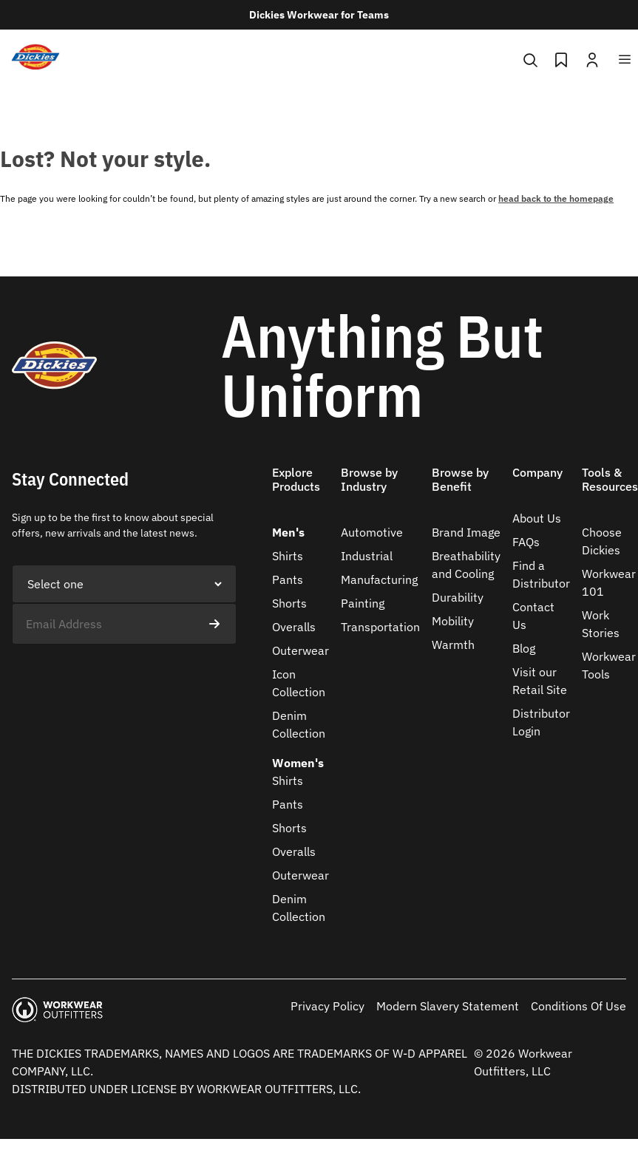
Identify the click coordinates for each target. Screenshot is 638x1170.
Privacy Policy (327, 1006)
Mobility (453, 620)
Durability (457, 597)
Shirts (287, 555)
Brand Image (466, 532)
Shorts (289, 603)
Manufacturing (379, 579)
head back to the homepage (556, 198)
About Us (536, 518)
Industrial (367, 555)
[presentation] (124, 673)
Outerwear (300, 650)
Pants (287, 579)
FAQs (526, 541)
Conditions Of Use (578, 1006)
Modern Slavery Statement (447, 1006)
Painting (362, 603)
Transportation (380, 626)
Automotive (372, 532)
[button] (300, 488)
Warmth (453, 644)
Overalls (294, 626)
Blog (523, 648)
